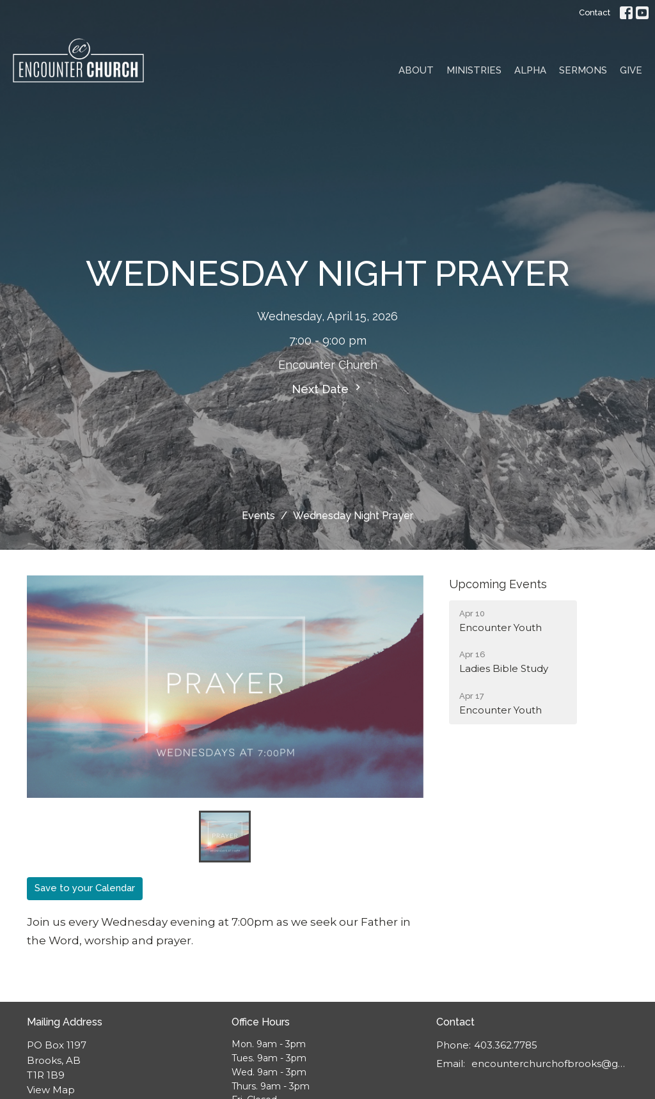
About (416, 70)
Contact (594, 12)
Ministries (473, 70)
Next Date (328, 388)
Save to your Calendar (85, 888)
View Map (51, 1090)
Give (631, 70)
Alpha (530, 70)
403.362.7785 (505, 1045)
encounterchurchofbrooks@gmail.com (549, 1063)
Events (258, 516)
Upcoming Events (498, 584)
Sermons (583, 70)
